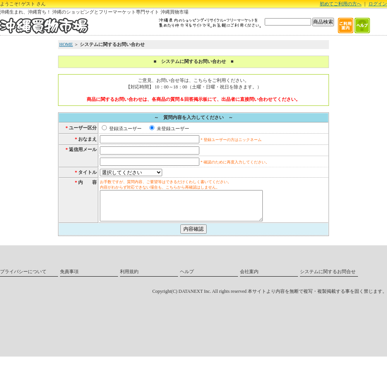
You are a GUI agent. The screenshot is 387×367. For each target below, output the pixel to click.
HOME (66, 44)
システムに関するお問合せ (328, 277)
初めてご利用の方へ (340, 4)
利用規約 (129, 277)
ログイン (377, 4)
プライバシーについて (23, 277)
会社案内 (249, 277)
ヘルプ (187, 277)
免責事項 (69, 277)
